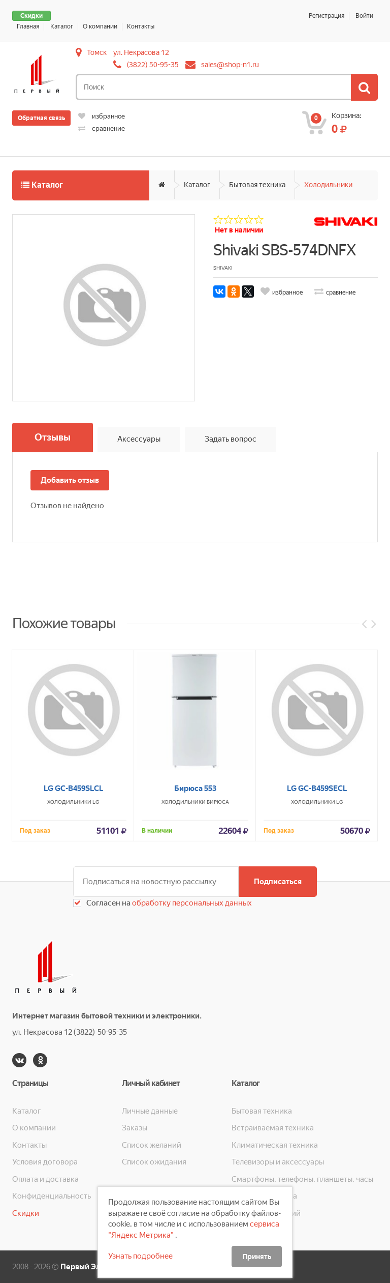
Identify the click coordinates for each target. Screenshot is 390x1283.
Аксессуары (138, 439)
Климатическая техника (275, 1145)
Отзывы (53, 437)
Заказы (134, 1127)
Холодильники (328, 185)
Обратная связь (41, 118)
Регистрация (326, 15)
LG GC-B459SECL (317, 910)
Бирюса (218, 923)
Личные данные (150, 1111)
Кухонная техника (264, 1196)
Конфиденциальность (51, 1196)
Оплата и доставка (45, 1179)
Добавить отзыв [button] (70, 480)
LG (95, 923)
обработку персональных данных (191, 903)
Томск (97, 52)
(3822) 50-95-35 (153, 65)
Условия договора (45, 1162)
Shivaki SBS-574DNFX (284, 250)
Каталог (61, 26)
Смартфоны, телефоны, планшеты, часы (302, 1179)
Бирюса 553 (195, 910)
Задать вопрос (230, 439)
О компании (100, 26)
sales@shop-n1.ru (230, 65)
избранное (101, 116)
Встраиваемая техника (273, 1127)
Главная (28, 26)
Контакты (140, 26)
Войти (364, 15)
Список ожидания (154, 1162)
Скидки (31, 15)
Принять (256, 1256)
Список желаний (151, 1145)
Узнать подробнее (140, 1256)
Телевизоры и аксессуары (278, 1162)
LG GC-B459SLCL (73, 910)
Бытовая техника (257, 185)
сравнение (101, 128)
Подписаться (278, 881)
